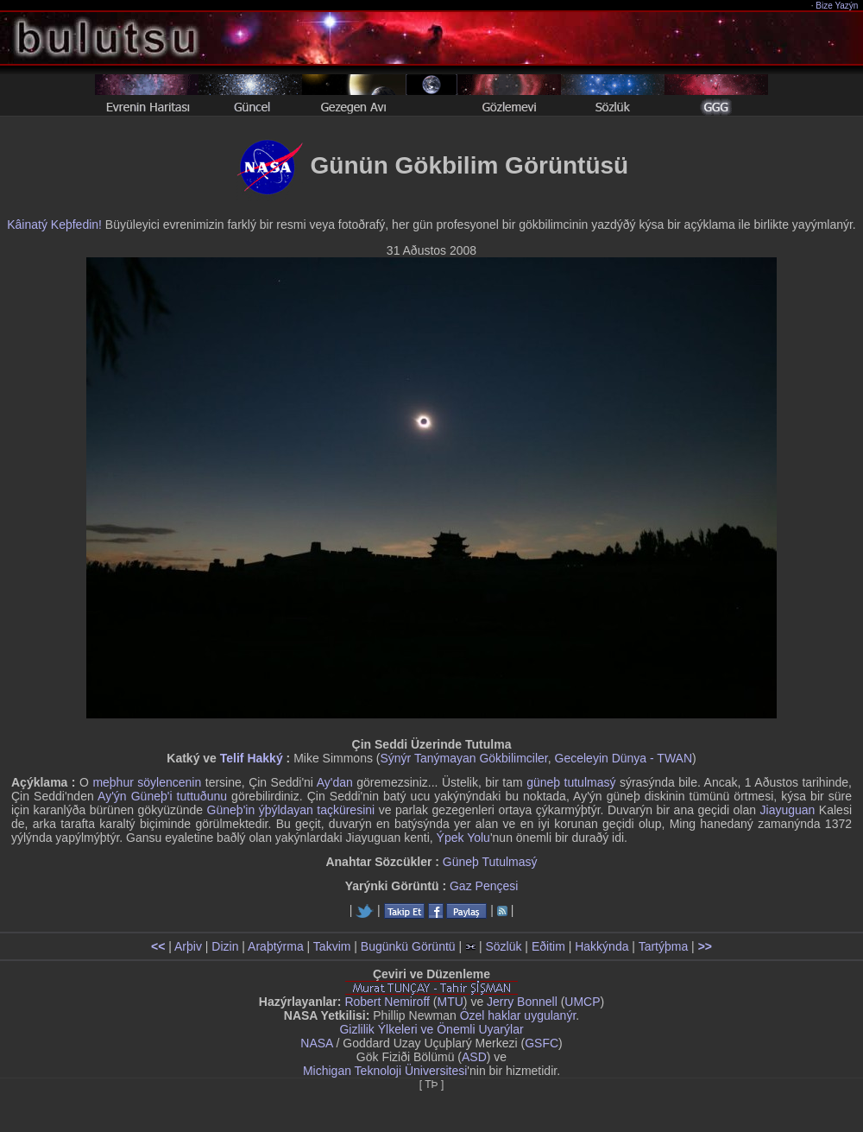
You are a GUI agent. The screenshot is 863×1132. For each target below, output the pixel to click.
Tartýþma (664, 946)
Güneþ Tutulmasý (490, 862)
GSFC (541, 1043)
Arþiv (188, 946)
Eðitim (548, 946)
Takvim (332, 946)
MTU (450, 1002)
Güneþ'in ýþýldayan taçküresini (291, 810)
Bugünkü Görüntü (408, 946)
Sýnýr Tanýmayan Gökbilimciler (463, 758)
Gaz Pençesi (484, 886)
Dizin (224, 946)
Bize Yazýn (837, 5)
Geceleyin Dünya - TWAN (624, 758)
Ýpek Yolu (463, 837)
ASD (474, 1057)
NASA (316, 1043)
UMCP (582, 1002)
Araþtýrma (276, 946)
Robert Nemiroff (387, 1002)
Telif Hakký (251, 758)
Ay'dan (335, 782)
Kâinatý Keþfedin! (54, 224)
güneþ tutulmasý (570, 782)
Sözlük (503, 946)
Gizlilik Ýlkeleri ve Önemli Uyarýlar (431, 1029)
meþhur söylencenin (146, 782)
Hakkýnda (601, 946)
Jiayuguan (788, 810)
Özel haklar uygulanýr (518, 1015)
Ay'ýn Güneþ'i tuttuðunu (162, 796)
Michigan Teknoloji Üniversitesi (385, 1071)
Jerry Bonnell (522, 1002)
